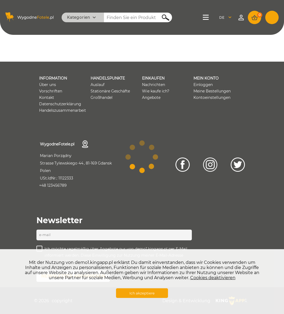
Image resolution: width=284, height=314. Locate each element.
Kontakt (46, 97)
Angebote (151, 97)
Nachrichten (153, 84)
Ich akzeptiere (142, 293)
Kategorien (78, 17)
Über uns (47, 84)
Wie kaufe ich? (155, 91)
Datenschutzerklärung (60, 104)
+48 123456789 (53, 185)
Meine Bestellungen (212, 91)
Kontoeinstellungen (211, 97)
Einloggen (203, 84)
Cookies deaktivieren (213, 277)
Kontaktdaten (85, 144)
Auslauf (97, 84)
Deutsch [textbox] (225, 18)
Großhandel (102, 97)
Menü (206, 17)
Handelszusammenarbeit (62, 110)
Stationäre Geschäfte (110, 91)
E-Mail (45, 235)
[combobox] (226, 18)
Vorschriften (50, 91)
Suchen (162, 17)
